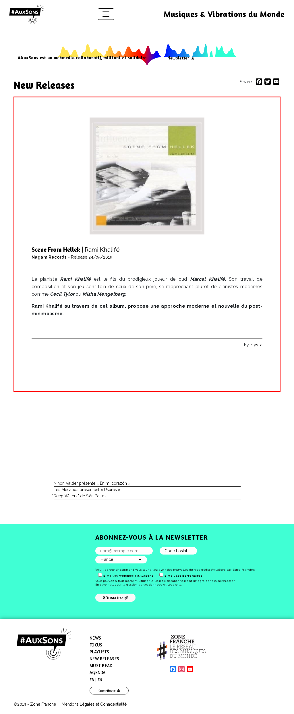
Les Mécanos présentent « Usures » (87, 489)
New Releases (45, 85)
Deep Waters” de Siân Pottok (80, 496)
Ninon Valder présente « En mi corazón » (92, 483)
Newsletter (178, 58)
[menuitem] (92, 679)
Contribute (107, 690)
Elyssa (256, 344)
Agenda (98, 672)
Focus (96, 645)
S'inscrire (115, 597)
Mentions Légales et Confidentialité (94, 704)
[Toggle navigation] (106, 14)
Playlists (99, 652)
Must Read (101, 665)
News (95, 638)
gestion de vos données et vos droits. (154, 584)
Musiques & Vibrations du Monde (224, 14)
